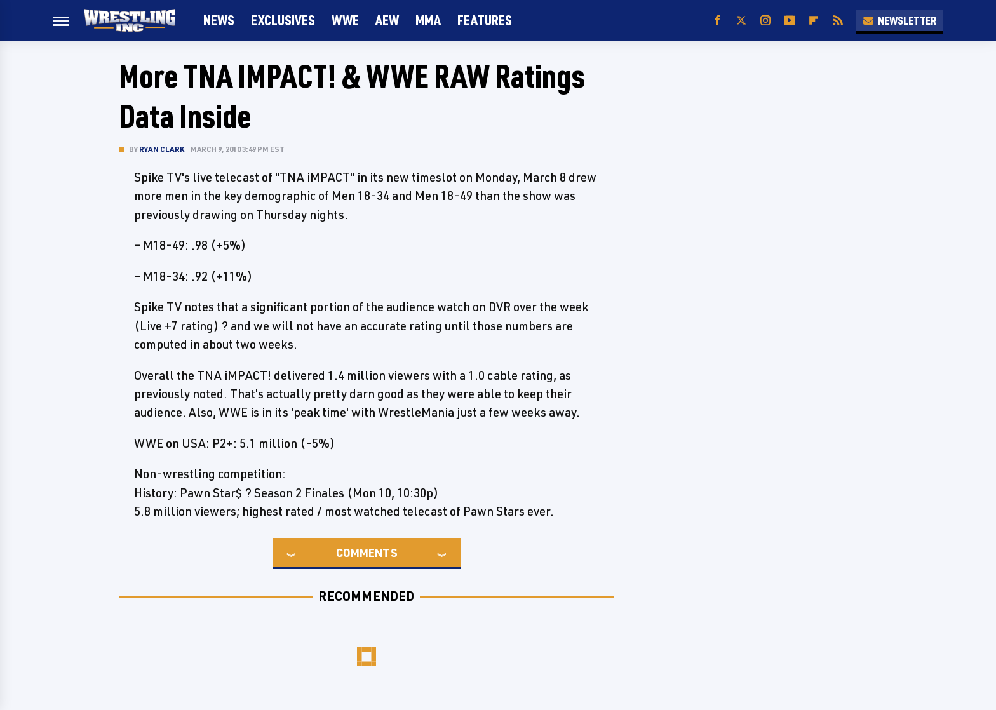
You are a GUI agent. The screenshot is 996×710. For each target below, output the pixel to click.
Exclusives (283, 20)
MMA (428, 20)
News (218, 20)
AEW (387, 20)
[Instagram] (765, 20)
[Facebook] (717, 20)
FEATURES (484, 20)
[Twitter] (741, 20)
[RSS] (838, 20)
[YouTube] (789, 20)
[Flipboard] (813, 20)
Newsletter (899, 20)
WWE (345, 20)
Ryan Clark (161, 149)
